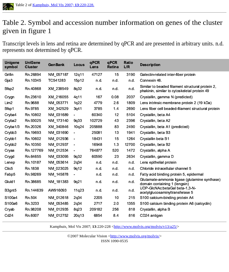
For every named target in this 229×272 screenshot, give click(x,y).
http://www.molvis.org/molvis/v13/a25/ (145, 226)
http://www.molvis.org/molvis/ (134, 236)
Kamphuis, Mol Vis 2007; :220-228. (63, 4)
